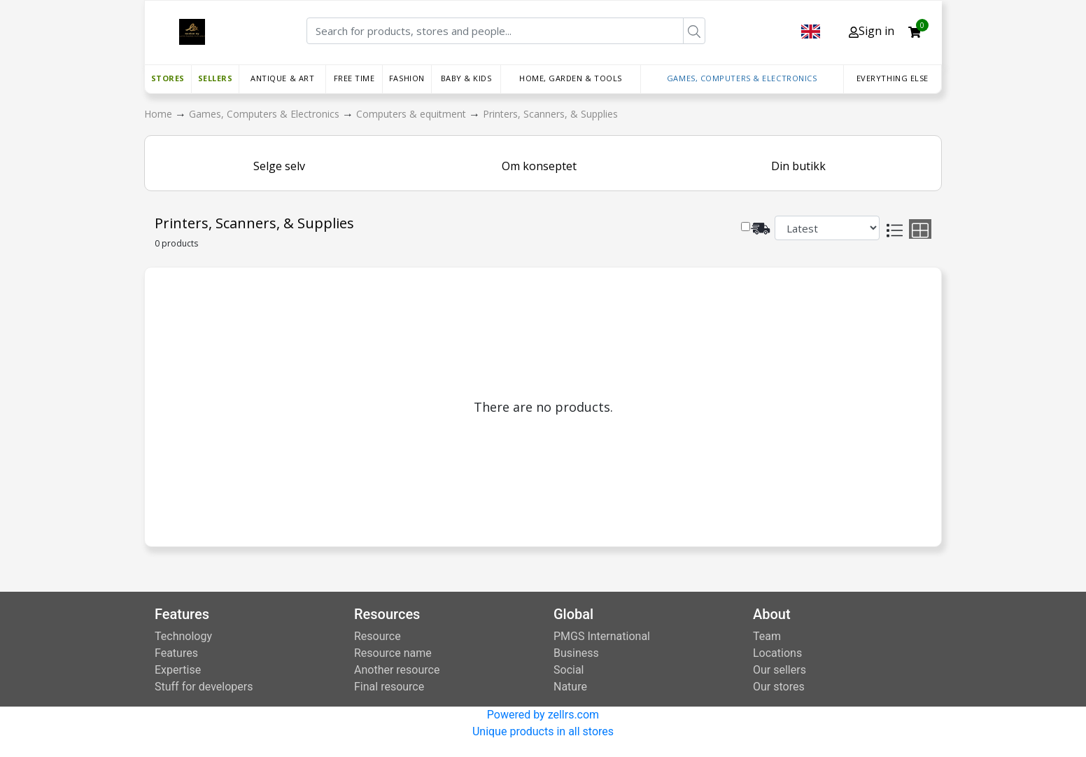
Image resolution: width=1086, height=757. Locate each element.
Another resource (396, 669)
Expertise (178, 669)
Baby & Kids (466, 78)
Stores (168, 78)
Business (576, 653)
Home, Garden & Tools (570, 78)
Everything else (892, 78)
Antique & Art (282, 78)
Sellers (215, 78)
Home (159, 113)
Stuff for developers (204, 686)
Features (176, 653)
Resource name (393, 653)
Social (568, 669)
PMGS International (601, 636)
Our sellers (779, 669)
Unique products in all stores (543, 731)
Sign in (871, 31)
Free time (354, 78)
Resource (377, 636)
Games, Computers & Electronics (742, 78)
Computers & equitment (412, 113)
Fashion (407, 78)
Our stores (779, 686)
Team (767, 636)
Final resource (389, 686)
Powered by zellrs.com (543, 714)
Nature (570, 686)
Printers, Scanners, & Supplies (550, 113)
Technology (183, 636)
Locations (777, 653)
